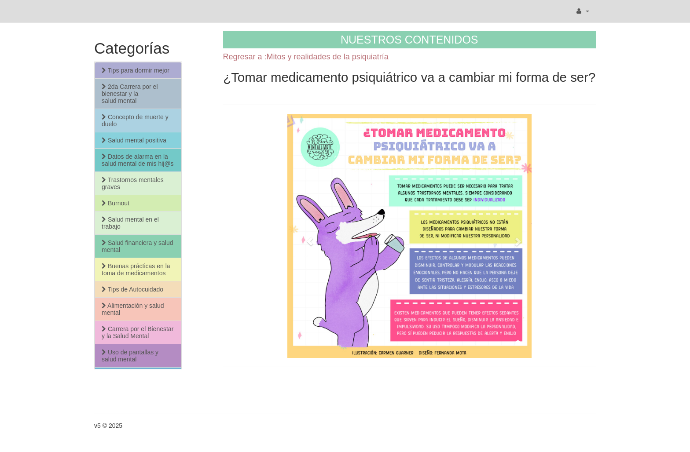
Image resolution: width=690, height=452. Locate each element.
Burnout (115, 203)
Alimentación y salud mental (133, 309)
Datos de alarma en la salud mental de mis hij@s (138, 160)
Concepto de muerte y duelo (135, 120)
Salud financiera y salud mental (137, 246)
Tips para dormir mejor (135, 70)
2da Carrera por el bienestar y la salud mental (130, 93)
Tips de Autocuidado (132, 289)
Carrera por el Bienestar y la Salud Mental (137, 332)
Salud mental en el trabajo (130, 223)
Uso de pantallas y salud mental (130, 356)
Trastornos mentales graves (133, 183)
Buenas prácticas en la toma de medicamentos (136, 269)
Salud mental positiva (134, 140)
